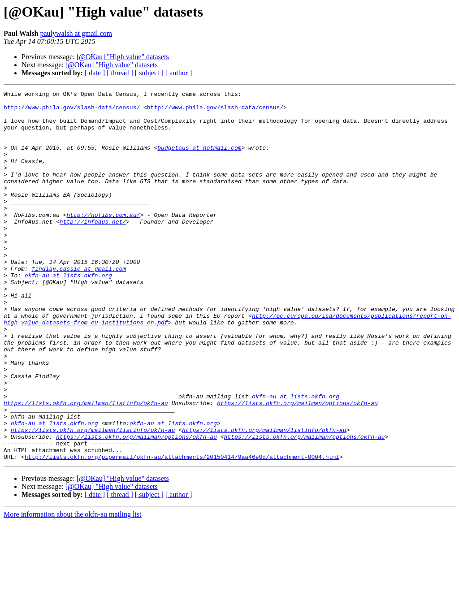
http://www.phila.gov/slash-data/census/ (72, 111)
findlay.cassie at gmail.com (78, 305)
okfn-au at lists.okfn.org (68, 313)
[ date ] (95, 73)
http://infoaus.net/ (93, 248)
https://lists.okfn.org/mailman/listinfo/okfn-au (86, 466)
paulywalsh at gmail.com (76, 33)
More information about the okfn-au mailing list (73, 588)
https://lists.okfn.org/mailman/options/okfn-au (297, 466)
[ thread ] (120, 73)
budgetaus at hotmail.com (199, 159)
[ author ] (178, 73)
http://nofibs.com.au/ (103, 240)
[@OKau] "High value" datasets (123, 56)
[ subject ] (149, 73)
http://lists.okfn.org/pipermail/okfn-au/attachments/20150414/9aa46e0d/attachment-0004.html (182, 531)
